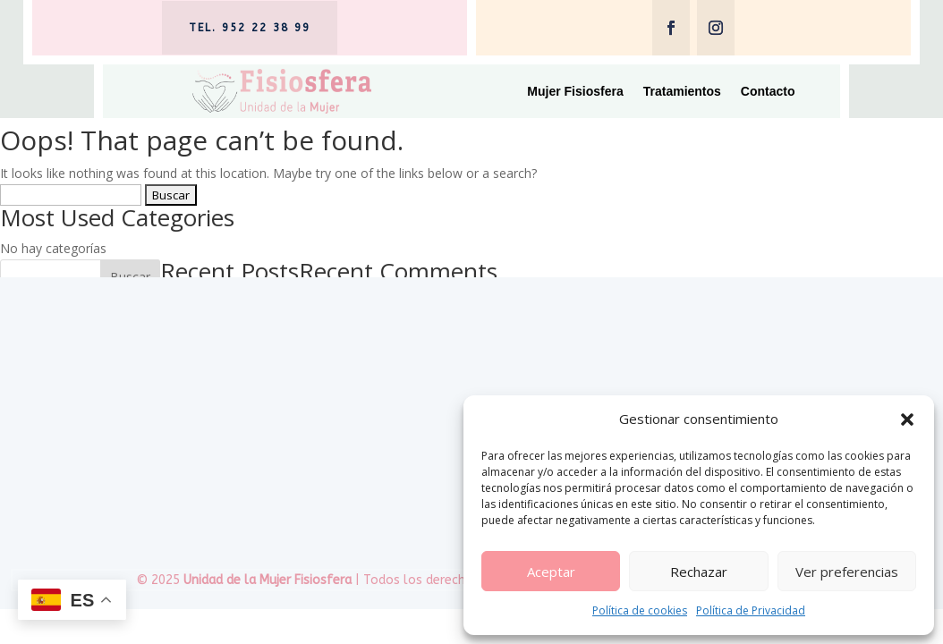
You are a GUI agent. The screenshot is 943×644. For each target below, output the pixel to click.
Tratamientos (682, 91)
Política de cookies (639, 610)
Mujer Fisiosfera (575, 91)
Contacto (768, 91)
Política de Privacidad (750, 610)
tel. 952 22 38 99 (249, 27)
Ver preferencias (846, 571)
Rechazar (698, 571)
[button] (907, 419)
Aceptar (551, 571)
